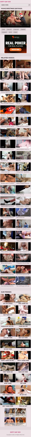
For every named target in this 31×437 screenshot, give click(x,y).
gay (4, 29)
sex (11, 32)
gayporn (5, 32)
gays (16, 32)
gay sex (10, 29)
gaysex (23, 29)
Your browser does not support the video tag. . (15, 19)
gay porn (17, 29)
